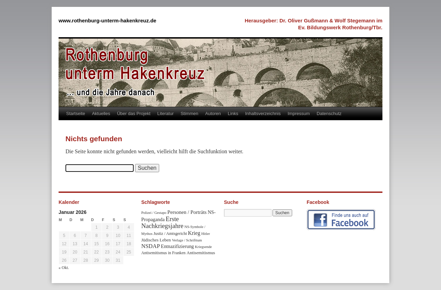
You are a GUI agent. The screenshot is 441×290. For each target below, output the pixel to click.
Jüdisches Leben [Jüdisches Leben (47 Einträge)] (156, 239)
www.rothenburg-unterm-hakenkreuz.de (107, 20)
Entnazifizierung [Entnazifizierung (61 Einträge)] (177, 246)
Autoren (213, 113)
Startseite (75, 113)
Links (233, 113)
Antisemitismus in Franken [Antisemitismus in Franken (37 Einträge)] (163, 252)
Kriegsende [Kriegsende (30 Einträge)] (203, 247)
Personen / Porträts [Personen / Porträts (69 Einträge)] (187, 212)
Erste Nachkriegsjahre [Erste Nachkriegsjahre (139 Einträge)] (162, 222)
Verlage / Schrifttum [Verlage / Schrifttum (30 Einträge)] (187, 240)
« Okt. (64, 267)
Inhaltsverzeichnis (262, 113)
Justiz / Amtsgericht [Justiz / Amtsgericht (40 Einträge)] (170, 233)
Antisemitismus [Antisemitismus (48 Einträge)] (200, 252)
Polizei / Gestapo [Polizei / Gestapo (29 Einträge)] (153, 213)
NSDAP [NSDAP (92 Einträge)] (150, 246)
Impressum (299, 113)
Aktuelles (101, 113)
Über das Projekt (134, 113)
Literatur (165, 113)
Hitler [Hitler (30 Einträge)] (205, 233)
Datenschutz (329, 113)
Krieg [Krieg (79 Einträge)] (194, 233)
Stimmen (189, 113)
